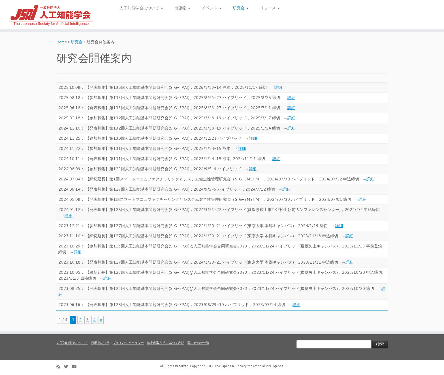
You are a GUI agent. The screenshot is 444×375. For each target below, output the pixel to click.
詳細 (278, 87)
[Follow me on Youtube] (76, 367)
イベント (211, 8)
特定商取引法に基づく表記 (165, 342)
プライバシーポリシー (128, 342)
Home (61, 42)
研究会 (241, 8)
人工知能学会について (141, 8)
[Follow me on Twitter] (68, 367)
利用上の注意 (100, 342)
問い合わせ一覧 (198, 342)
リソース (270, 8)
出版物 (182, 8)
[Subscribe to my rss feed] (60, 367)
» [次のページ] (101, 320)
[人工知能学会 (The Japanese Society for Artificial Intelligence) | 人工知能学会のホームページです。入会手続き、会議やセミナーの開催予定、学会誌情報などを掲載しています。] (51, 14)
